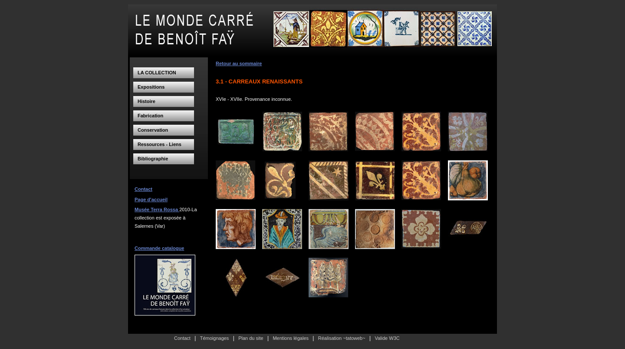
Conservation (153, 130)
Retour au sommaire (239, 63)
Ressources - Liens (159, 144)
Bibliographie (153, 158)
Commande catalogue (159, 248)
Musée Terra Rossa (157, 209)
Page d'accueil (151, 199)
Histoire (146, 101)
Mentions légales (291, 338)
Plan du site (250, 338)
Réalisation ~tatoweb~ (341, 338)
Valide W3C (387, 338)
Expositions (151, 87)
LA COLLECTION (157, 72)
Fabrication (150, 115)
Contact (143, 189)
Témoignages (214, 338)
